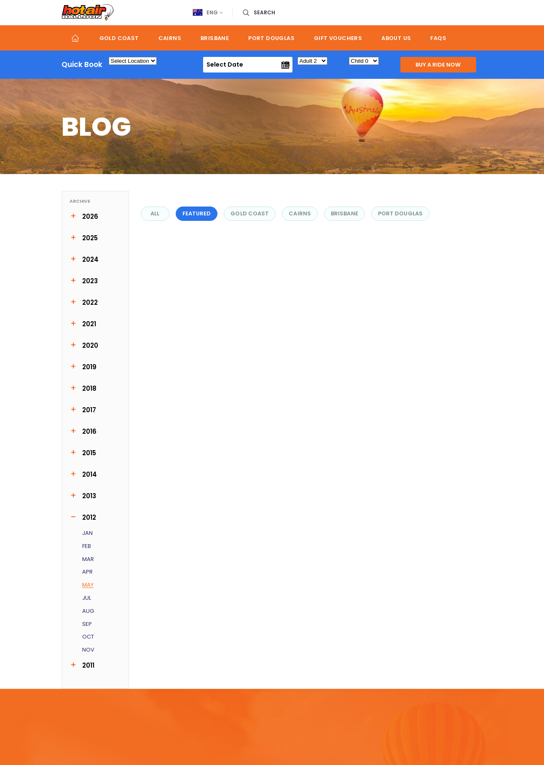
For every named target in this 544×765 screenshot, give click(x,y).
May (88, 585)
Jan (87, 533)
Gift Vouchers (338, 38)
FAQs (438, 38)
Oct (88, 637)
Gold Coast (119, 38)
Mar (88, 559)
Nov (88, 650)
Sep (87, 624)
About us (396, 38)
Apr (87, 572)
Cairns (169, 38)
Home (75, 38)
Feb (86, 546)
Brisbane (215, 38)
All (154, 213)
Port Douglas (271, 38)
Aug (88, 611)
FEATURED (196, 213)
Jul (86, 598)
